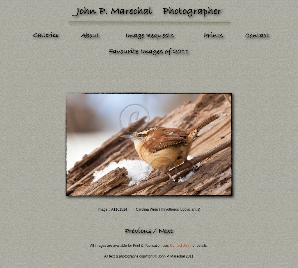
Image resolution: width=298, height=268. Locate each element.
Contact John (180, 246)
